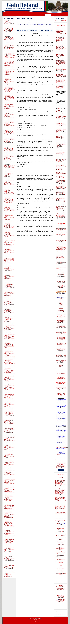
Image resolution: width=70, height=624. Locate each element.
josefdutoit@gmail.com (61, 390)
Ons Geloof (28, 15)
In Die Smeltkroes (59, 195)
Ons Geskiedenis (40, 15)
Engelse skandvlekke (60, 571)
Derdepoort (61, 562)
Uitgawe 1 (61, 298)
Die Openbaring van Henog (61, 553)
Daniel (60, 539)
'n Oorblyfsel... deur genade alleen (61, 526)
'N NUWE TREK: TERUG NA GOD (61, 394)
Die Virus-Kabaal (61, 15)
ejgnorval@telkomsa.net (61, 33)
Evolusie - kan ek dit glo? (60, 541)
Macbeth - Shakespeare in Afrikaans (60, 557)
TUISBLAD (6, 15)
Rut (60, 567)
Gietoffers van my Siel (61, 454)
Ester (61, 545)
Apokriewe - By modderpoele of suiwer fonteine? (60, 548)
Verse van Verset (61, 531)
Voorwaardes (37, 621)
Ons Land (17, 15)
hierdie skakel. (62, 49)
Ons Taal (34, 15)
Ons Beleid (12, 15)
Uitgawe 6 (61, 304)
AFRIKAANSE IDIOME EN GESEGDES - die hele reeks (60, 600)
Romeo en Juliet (61, 544)
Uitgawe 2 (61, 299)
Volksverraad (57, 523)
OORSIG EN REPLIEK (61, 293)
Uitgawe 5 (61, 303)
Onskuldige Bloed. (60, 177)
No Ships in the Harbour (60, 535)
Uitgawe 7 (61, 305)
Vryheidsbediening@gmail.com (62, 271)
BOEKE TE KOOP (61, 462)
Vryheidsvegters (59, 161)
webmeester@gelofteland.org (61, 231)
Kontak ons (32, 621)
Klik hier (57, 497)
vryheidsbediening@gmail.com (62, 420)
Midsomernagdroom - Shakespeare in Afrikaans (60, 552)
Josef (61, 565)
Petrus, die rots (60, 542)
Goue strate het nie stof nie (61, 560)
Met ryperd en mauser (61, 559)
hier (65, 51)
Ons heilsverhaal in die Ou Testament (60, 537)
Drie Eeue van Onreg (60, 568)
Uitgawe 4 (61, 302)
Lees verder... (60, 470)
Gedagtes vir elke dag (38, 20)
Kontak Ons (54, 15)
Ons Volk (23, 15)
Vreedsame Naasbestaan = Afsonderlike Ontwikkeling (61, 533)
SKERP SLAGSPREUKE (61, 589)
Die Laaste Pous (60, 564)
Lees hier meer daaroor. (60, 150)
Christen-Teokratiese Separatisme (60, 529)
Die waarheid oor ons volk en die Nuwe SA (60, 521)
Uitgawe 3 (61, 300)
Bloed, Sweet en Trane (60, 219)
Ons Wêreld (47, 15)
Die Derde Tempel (60, 555)
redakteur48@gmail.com (61, 290)
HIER (64, 87)
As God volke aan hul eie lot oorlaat (60, 518)
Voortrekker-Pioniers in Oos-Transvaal (60, 574)
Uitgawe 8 (61, 306)
